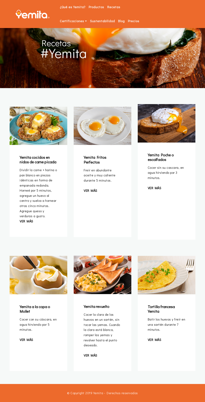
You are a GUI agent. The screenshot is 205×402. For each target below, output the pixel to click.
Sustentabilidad (102, 21)
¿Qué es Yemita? (72, 7)
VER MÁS (26, 221)
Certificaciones (72, 21)
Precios (133, 21)
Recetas (113, 7)
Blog (121, 21)
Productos (96, 7)
